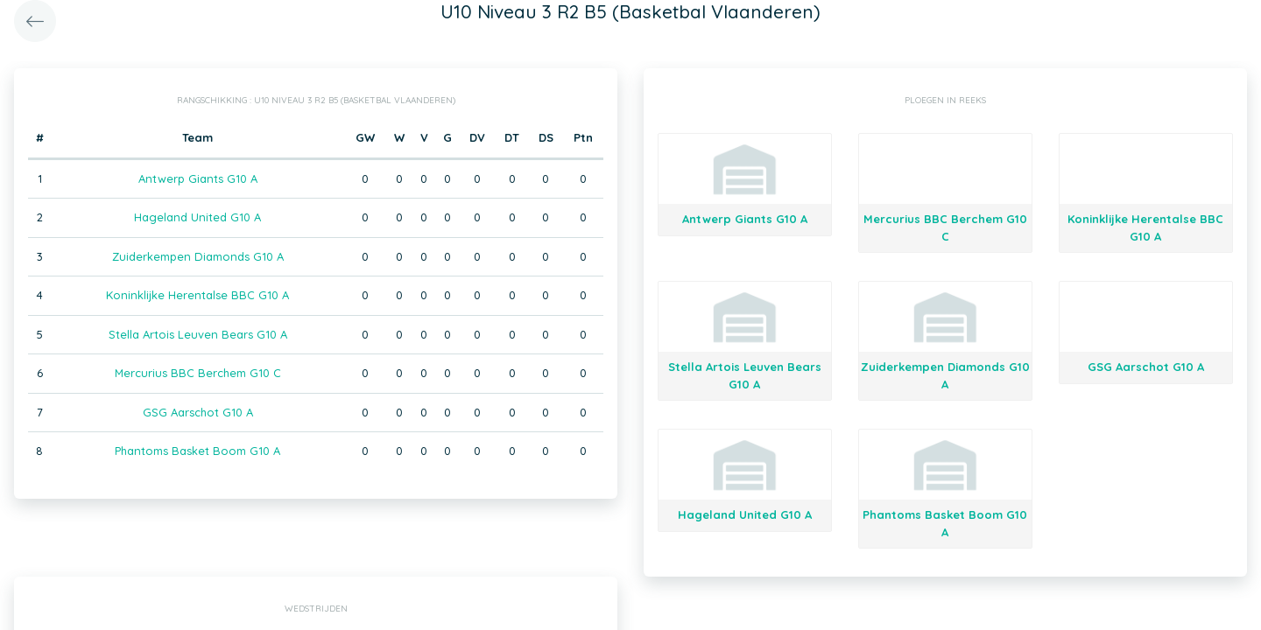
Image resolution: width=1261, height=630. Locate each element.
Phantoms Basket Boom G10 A (197, 451)
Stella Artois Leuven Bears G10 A (198, 334)
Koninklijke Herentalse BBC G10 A (197, 295)
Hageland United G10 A (197, 217)
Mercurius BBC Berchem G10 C (198, 373)
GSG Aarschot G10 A (198, 412)
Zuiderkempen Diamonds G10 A (198, 256)
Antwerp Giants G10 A (197, 179)
